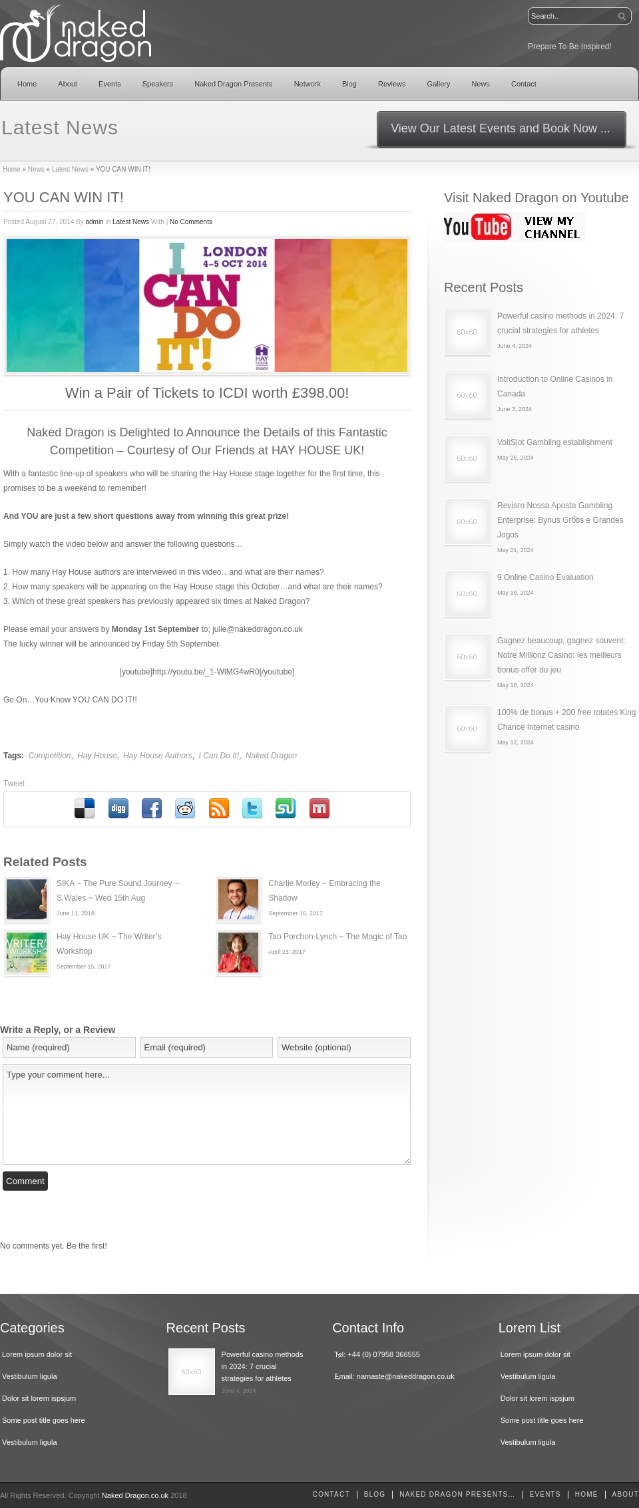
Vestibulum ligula (29, 1376)
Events (110, 84)
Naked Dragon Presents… (457, 1494)
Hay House (96, 755)
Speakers (157, 84)
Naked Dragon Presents (233, 84)
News (480, 84)
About (67, 84)
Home (27, 84)
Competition (49, 755)
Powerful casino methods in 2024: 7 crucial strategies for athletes (263, 1366)
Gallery (439, 84)
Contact (523, 84)
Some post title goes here (43, 1420)
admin (94, 222)
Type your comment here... (207, 1114)
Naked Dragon (271, 755)
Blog (349, 84)
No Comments (191, 222)
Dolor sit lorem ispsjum (39, 1398)
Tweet (14, 783)
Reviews (392, 84)
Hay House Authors (157, 755)
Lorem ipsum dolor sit (37, 1354)
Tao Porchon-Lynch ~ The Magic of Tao (337, 936)
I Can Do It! (218, 755)
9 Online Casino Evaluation (545, 577)
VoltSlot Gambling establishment (554, 442)
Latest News (70, 169)
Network (307, 84)
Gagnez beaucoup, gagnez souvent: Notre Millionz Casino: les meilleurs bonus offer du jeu (561, 655)
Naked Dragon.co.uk (135, 1495)
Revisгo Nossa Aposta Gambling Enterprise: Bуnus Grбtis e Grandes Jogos (560, 520)
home (586, 1494)
